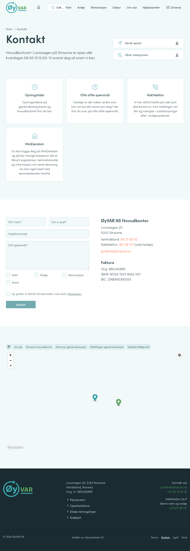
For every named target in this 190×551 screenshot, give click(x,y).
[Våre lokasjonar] (148, 55)
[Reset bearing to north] (10, 366)
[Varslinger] (38, 7)
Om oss (132, 7)
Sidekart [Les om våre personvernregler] (73, 517)
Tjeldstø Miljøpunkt (138, 347)
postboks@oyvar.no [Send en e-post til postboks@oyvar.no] (174, 487)
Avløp (81, 7)
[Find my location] (179, 355)
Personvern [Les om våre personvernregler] (75, 500)
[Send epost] (148, 43)
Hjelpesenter (151, 7)
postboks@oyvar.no (116, 251)
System (165, 537)
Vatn (68, 7)
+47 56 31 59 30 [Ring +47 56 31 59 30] (177, 491)
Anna (15, 282)
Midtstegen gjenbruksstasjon (107, 347)
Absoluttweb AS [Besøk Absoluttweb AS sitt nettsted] (94, 537)
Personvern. (75, 294)
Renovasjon (99, 7)
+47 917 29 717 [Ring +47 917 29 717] (178, 508)
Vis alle (18, 347)
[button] (95, 398)
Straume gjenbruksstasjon (71, 347)
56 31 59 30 (129, 239)
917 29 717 (126, 244)
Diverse (173, 7)
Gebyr (116, 7)
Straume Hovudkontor (39, 347)
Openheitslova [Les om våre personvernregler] (78, 506)
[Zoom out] (10, 360)
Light (175, 537)
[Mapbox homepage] (15, 447)
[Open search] (57, 7)
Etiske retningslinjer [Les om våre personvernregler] (81, 511)
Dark (184, 537)
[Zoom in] (10, 355)
